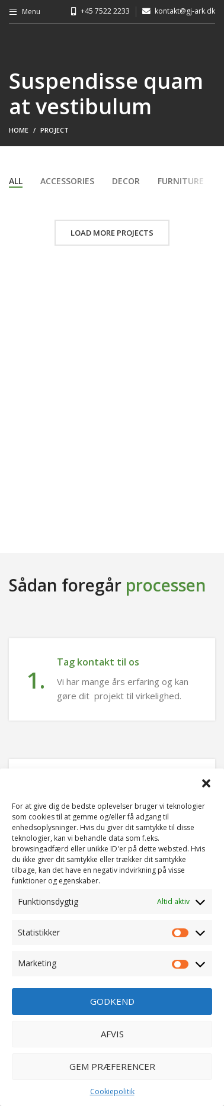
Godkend (112, 1001)
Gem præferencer (112, 1066)
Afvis (112, 1034)
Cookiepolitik (112, 1091)
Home (18, 130)
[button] (206, 783)
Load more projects (112, 232)
